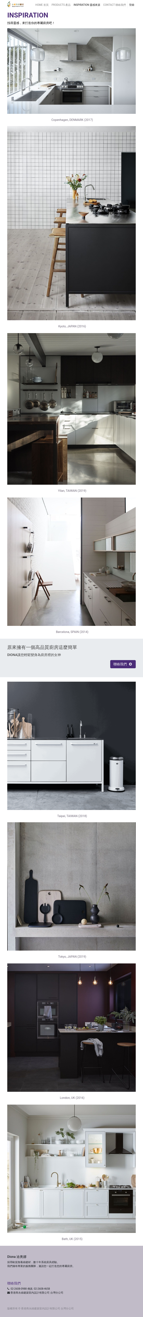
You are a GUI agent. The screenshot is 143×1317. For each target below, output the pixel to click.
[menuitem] (42, 4)
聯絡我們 (123, 664)
